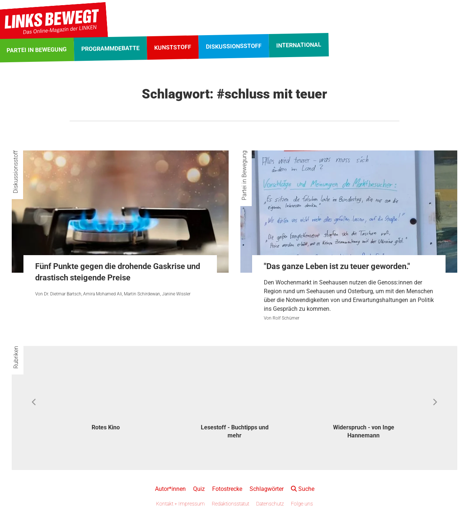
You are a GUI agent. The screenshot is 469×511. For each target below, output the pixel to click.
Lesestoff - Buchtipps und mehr (235, 431)
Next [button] (434, 402)
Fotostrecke (227, 488)
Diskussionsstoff (15, 171)
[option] (105, 398)
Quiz (199, 488)
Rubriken (15, 357)
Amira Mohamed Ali (102, 293)
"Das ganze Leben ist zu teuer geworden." (337, 266)
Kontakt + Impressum (180, 504)
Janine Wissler (176, 293)
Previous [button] (34, 402)
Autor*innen (170, 488)
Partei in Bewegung (244, 175)
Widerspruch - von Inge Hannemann (363, 431)
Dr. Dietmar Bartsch (62, 293)
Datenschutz (270, 504)
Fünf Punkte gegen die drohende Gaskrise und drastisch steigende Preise (117, 272)
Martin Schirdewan (142, 293)
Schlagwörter (267, 488)
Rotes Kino (106, 427)
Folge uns (302, 504)
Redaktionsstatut (230, 504)
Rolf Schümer (286, 318)
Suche (302, 488)
